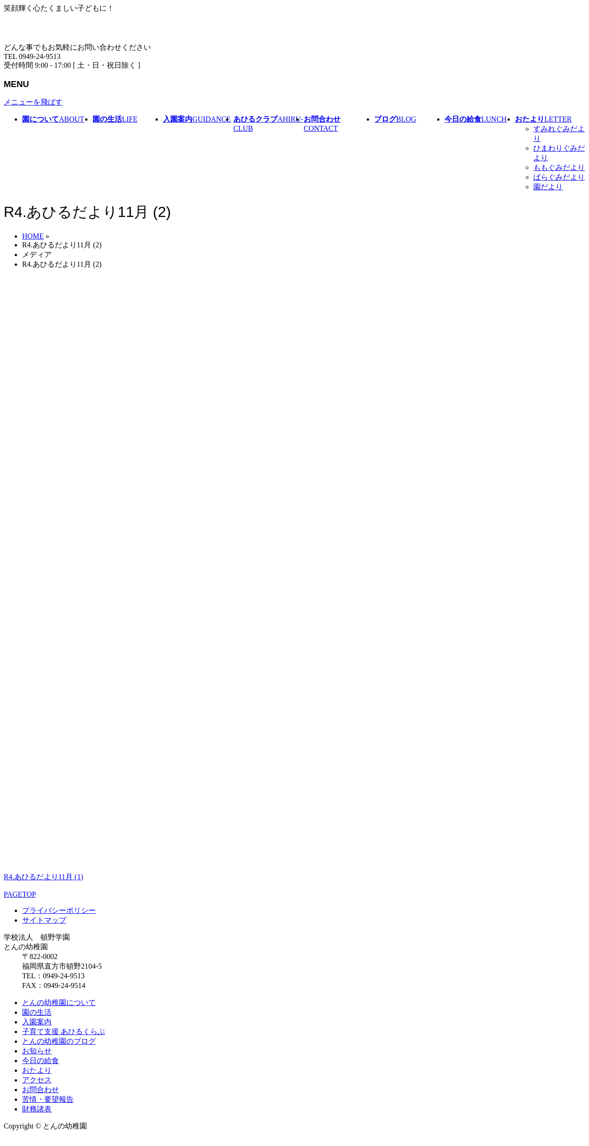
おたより (37, 1070)
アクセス (37, 1080)
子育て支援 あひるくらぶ (63, 1031)
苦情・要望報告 (48, 1099)
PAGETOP (20, 894)
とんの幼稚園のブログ (59, 1041)
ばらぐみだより (559, 177)
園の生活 (37, 1012)
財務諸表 (37, 1109)
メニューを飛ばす (33, 102)
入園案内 (37, 1022)
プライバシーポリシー (59, 910)
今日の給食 (40, 1060)
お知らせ (37, 1051)
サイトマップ (44, 920)
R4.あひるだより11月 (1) (43, 877)
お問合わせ (40, 1089)
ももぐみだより (559, 167)
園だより (548, 187)
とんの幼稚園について (59, 1002)
